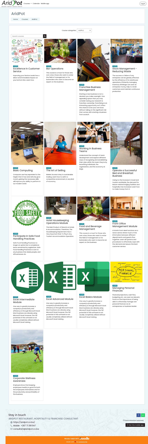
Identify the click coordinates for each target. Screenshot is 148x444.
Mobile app (45, 3)
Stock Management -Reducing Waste (124, 70)
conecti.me (83, 442)
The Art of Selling (55, 170)
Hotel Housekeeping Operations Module (57, 222)
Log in (143, 4)
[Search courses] (27, 36)
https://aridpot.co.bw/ (24, 422)
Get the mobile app (135, 425)
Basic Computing (23, 170)
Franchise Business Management (90, 88)
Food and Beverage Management (90, 228)
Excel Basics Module (90, 297)
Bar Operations (54, 68)
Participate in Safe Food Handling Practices (26, 237)
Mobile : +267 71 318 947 (24, 425)
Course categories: (69, 30)
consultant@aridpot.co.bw (26, 429)
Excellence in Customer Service (26, 70)
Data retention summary (133, 420)
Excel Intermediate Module (23, 301)
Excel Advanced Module (59, 299)
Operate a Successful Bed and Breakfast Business (124, 173)
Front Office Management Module (124, 225)
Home (15, 19)
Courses (27, 3)
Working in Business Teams (90, 150)
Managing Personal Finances (123, 289)
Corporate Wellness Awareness (24, 380)
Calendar (36, 3)
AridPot (34, 19)
